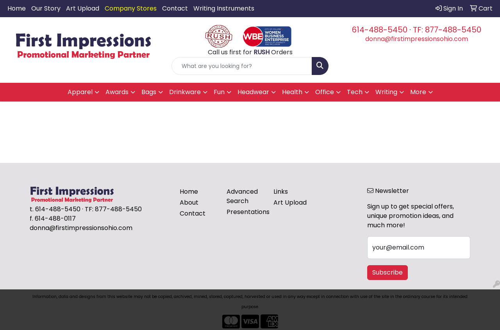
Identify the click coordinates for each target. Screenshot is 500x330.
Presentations (245, 211)
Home (16, 8)
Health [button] (292, 91)
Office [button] (324, 91)
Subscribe (387, 272)
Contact (175, 8)
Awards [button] (117, 91)
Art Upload (82, 8)
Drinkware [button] (185, 91)
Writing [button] (386, 91)
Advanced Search (242, 196)
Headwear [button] (253, 91)
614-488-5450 (379, 29)
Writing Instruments (223, 8)
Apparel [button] (80, 91)
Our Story (46, 8)
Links (280, 191)
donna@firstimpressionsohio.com (416, 38)
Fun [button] (219, 91)
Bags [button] (148, 91)
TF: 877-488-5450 (447, 29)
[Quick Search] (241, 66)
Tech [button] (354, 91)
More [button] (418, 91)
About (189, 202)
